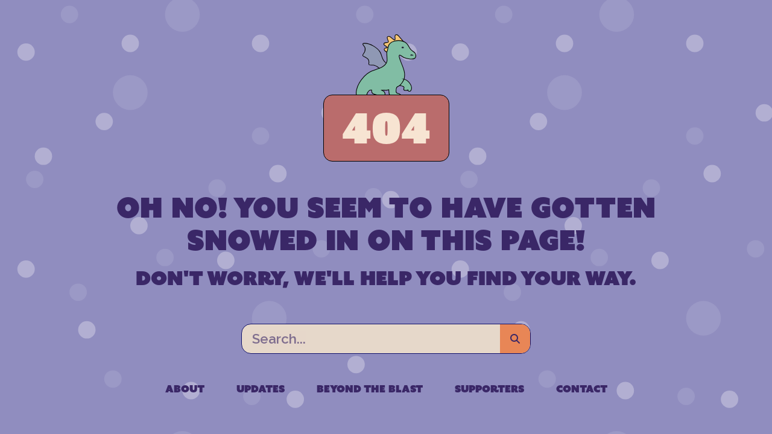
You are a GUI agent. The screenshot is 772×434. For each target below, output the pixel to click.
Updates (260, 388)
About (184, 388)
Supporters (489, 388)
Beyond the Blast (370, 388)
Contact (581, 388)
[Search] (515, 338)
